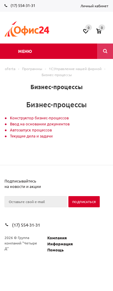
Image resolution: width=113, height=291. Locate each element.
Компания (57, 237)
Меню (25, 51)
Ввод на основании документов (40, 123)
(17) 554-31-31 (23, 5)
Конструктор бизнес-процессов (39, 117)
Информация (60, 243)
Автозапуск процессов (31, 129)
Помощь (55, 249)
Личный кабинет (94, 5)
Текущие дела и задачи (31, 135)
